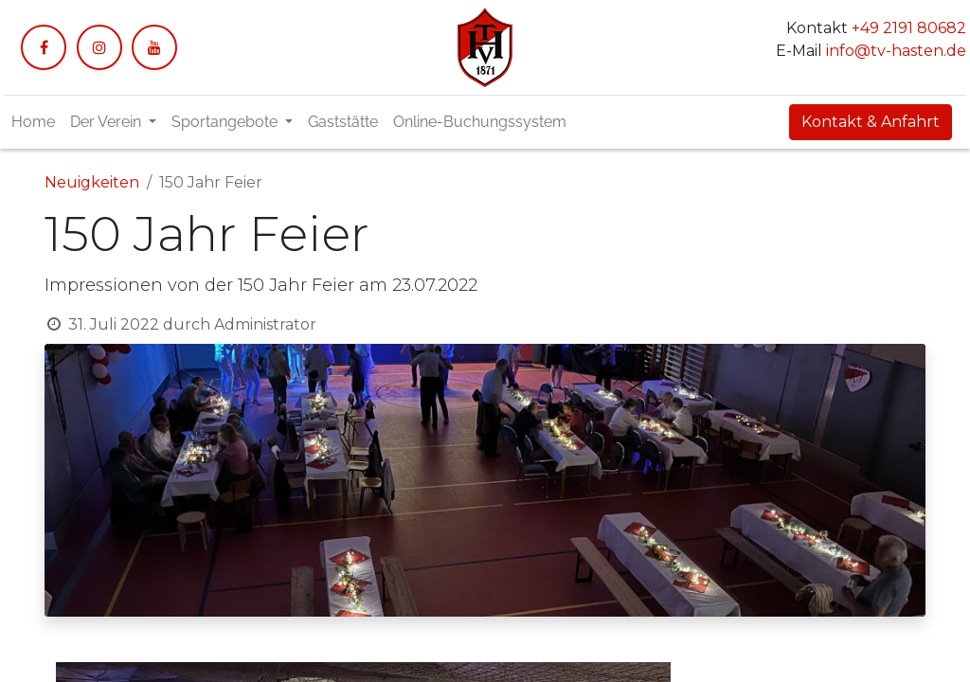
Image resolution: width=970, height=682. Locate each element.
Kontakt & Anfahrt (870, 122)
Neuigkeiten (92, 182)
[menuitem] (33, 122)
